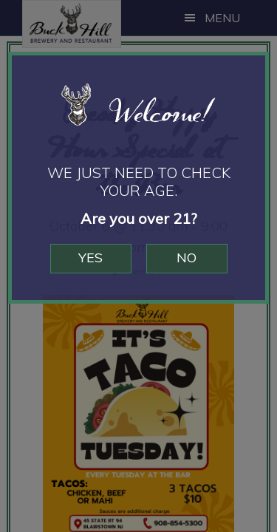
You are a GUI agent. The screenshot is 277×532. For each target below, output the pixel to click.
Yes (90, 257)
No (186, 257)
